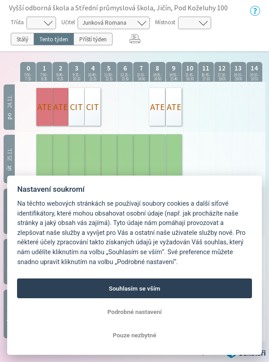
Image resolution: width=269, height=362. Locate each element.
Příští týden (93, 39)
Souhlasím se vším (135, 288)
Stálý (22, 39)
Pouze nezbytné (134, 335)
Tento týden (53, 39)
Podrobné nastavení (134, 311)
